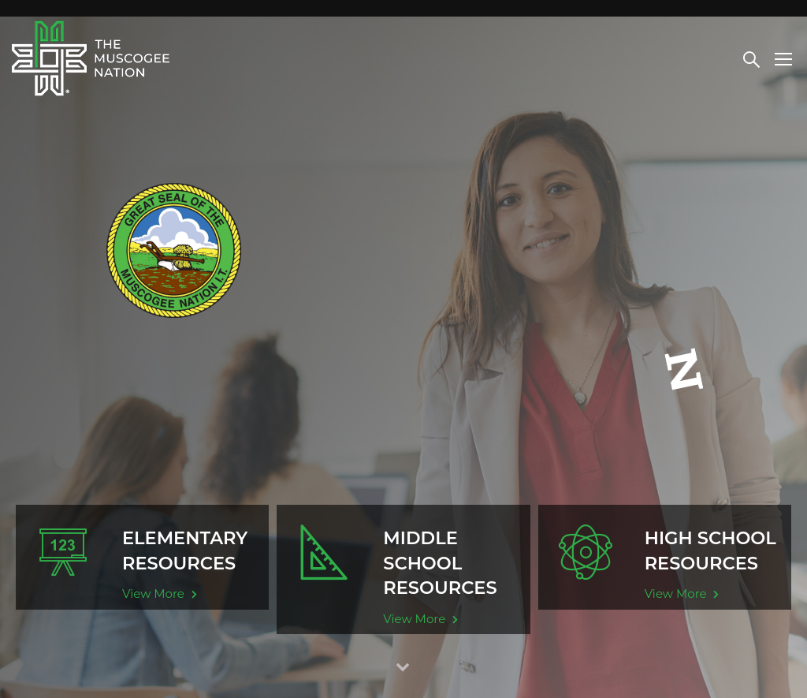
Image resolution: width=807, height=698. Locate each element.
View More (159, 593)
